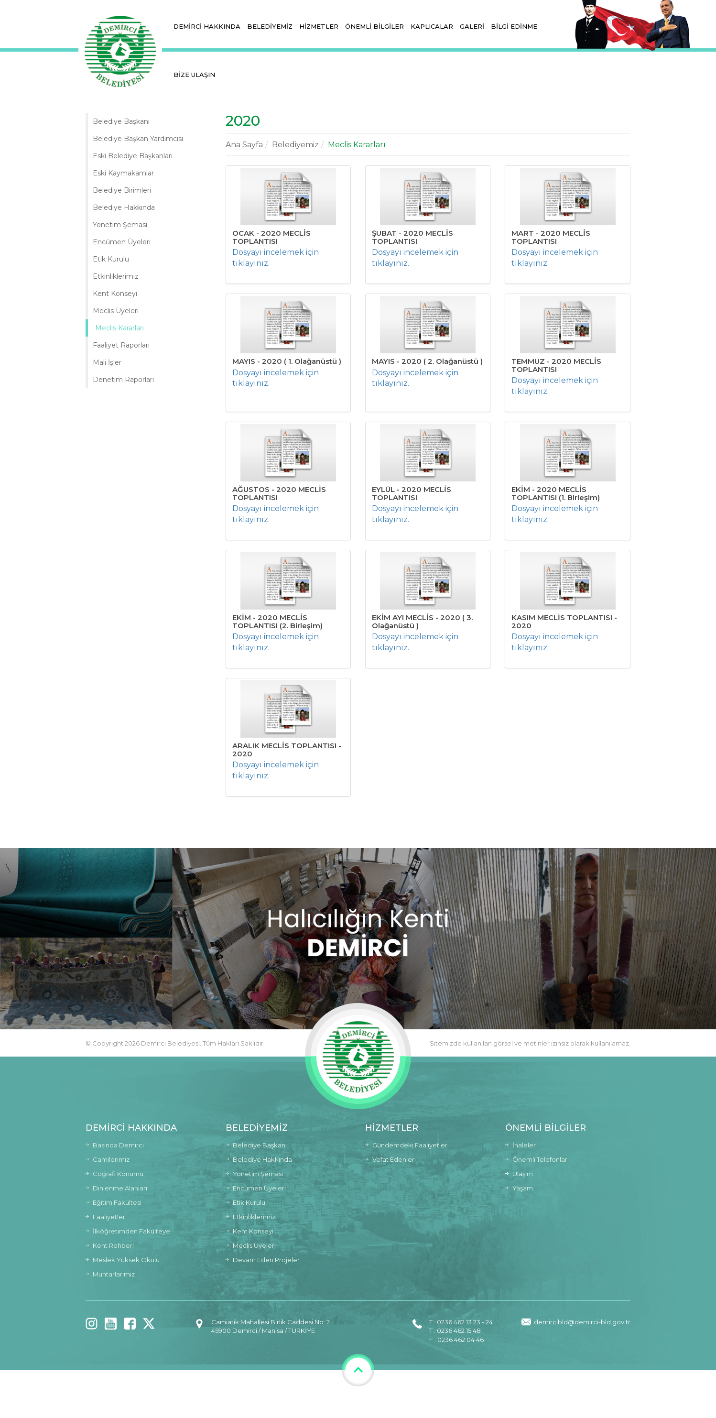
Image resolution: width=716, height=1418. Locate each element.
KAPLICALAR (432, 26)
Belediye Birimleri (122, 190)
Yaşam (522, 1188)
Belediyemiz (295, 144)
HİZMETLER (318, 26)
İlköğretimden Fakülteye (131, 1231)
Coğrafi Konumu (118, 1174)
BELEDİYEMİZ (270, 26)
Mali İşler (107, 362)
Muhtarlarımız (114, 1274)
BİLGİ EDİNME (514, 26)
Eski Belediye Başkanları (133, 156)
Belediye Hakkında (124, 207)
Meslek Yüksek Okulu (126, 1260)
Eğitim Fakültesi (117, 1202)
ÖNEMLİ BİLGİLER (374, 26)
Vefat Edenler (393, 1159)
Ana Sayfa (244, 144)
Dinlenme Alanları (120, 1188)
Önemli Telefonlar (539, 1159)
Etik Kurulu (111, 259)
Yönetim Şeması (120, 224)
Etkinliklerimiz (116, 276)
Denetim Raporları (123, 379)
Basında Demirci (118, 1145)
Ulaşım (522, 1174)
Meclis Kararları (119, 328)
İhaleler (524, 1145)
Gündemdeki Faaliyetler (409, 1145)
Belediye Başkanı (121, 121)
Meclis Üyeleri (116, 310)
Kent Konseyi (115, 293)
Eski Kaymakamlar (123, 173)
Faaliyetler (109, 1217)
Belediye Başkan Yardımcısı (138, 138)
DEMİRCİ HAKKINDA (207, 26)
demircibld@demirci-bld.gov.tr (582, 1322)
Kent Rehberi (113, 1245)
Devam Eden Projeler (266, 1260)
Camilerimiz (111, 1159)
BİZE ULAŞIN (194, 74)
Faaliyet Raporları (121, 345)
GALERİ (472, 26)
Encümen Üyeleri (122, 242)
